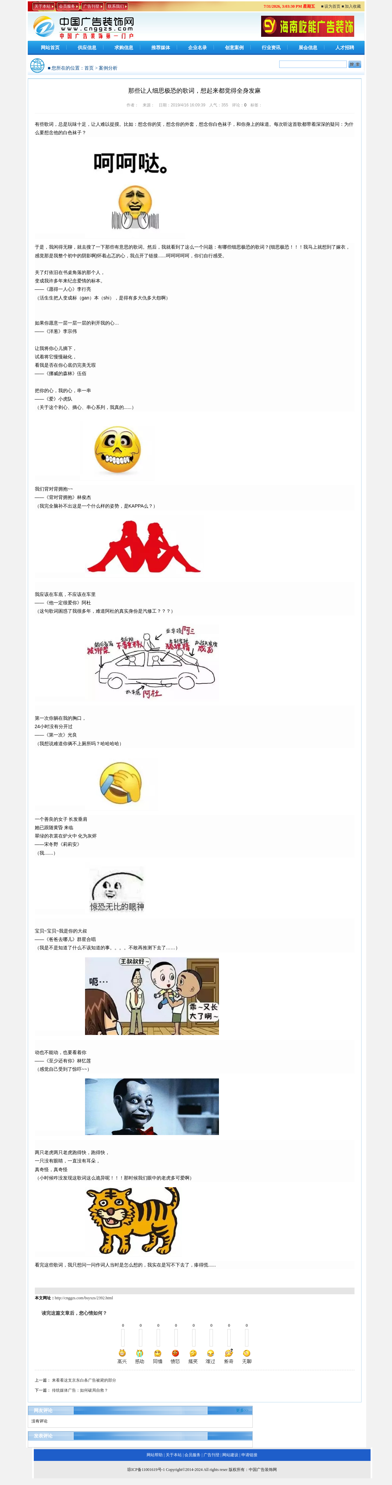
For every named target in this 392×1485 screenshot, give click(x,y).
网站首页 (50, 47)
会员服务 (67, 6)
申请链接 (249, 1455)
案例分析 (108, 68)
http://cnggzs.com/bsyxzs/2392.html (84, 1298)
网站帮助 (155, 1455)
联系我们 (116, 6)
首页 (89, 68)
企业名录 (197, 47)
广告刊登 (91, 6)
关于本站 (42, 6)
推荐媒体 (160, 47)
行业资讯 (271, 47)
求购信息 (123, 47)
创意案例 (234, 47)
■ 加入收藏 (351, 6)
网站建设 (230, 1455)
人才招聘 (344, 47)
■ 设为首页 (330, 6)
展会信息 (308, 47)
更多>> (242, 1410)
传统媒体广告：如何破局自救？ (80, 1390)
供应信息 (87, 47)
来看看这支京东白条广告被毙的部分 (84, 1380)
